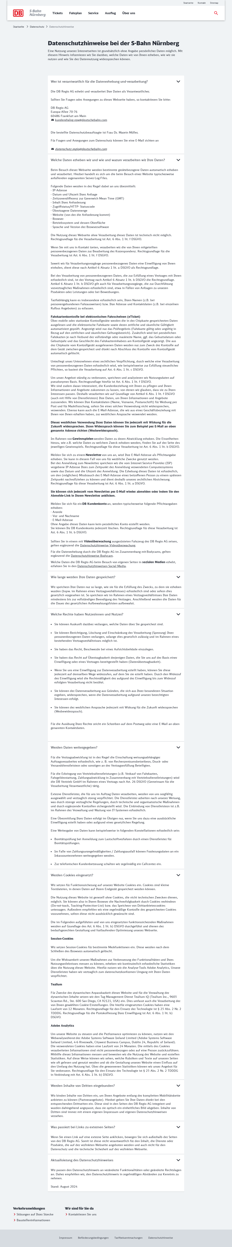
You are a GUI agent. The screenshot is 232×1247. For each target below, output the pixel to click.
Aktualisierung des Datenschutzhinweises (116, 1160)
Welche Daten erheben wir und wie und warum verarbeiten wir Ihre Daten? (116, 160)
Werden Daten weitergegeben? (116, 747)
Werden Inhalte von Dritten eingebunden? (116, 1085)
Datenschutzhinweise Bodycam (92, 555)
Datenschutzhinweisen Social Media (101, 566)
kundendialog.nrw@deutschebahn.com (81, 120)
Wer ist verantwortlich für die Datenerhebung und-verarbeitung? (116, 81)
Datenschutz (37, 26)
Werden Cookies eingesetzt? (116, 875)
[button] (38, 1208)
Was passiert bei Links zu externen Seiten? (116, 1127)
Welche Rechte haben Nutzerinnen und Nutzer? (116, 614)
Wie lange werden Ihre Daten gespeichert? (116, 577)
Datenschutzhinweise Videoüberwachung (107, 545)
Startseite (18, 26)
